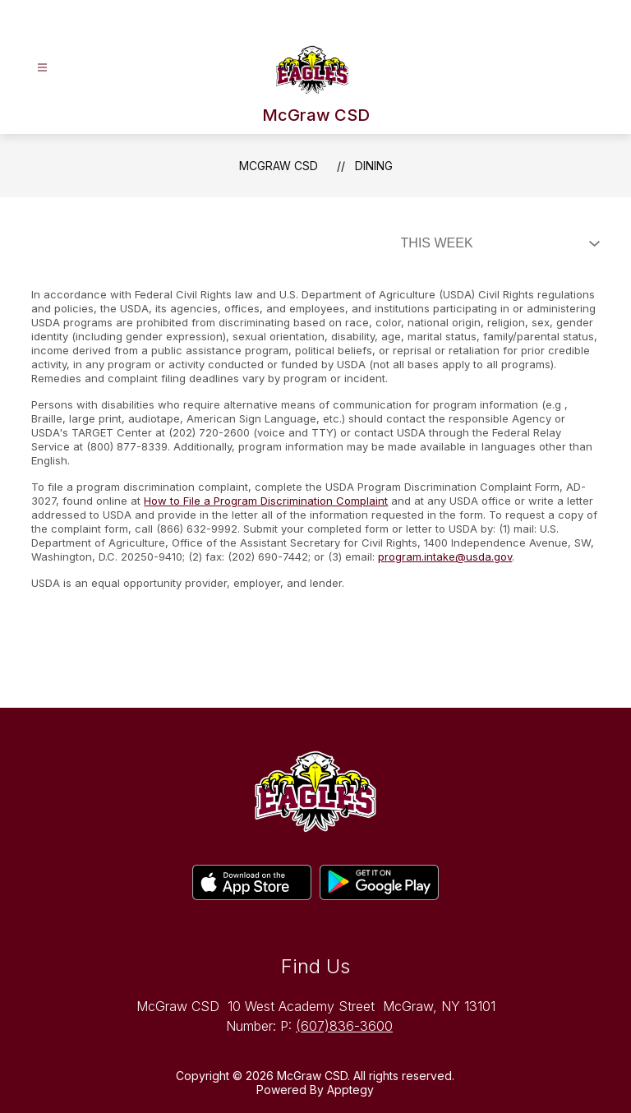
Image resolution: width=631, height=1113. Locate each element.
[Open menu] (42, 67)
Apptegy (350, 1090)
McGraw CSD (278, 166)
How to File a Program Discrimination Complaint (266, 500)
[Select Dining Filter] (497, 243)
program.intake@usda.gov (445, 556)
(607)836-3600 (344, 1026)
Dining (374, 166)
